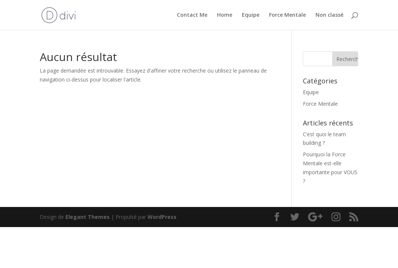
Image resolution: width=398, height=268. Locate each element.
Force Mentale (287, 15)
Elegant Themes (87, 216)
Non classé (329, 15)
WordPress (162, 216)
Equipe (250, 15)
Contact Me (192, 15)
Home (224, 15)
